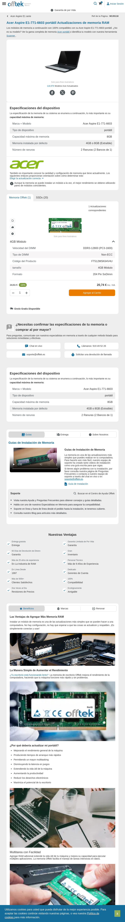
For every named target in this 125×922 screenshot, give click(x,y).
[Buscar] (95, 4)
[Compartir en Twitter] (62, 92)
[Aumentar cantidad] (27, 292)
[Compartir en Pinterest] (73, 92)
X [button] (117, 913)
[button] (41, 917)
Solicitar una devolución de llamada (91, 354)
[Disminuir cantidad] (13, 292)
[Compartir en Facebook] (52, 92)
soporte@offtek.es (33, 354)
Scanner (11, 35)
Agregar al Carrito (92, 292)
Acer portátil (63, 32)
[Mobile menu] (4, 4)
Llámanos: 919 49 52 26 (91, 346)
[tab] (27, 435)
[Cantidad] (20, 292)
